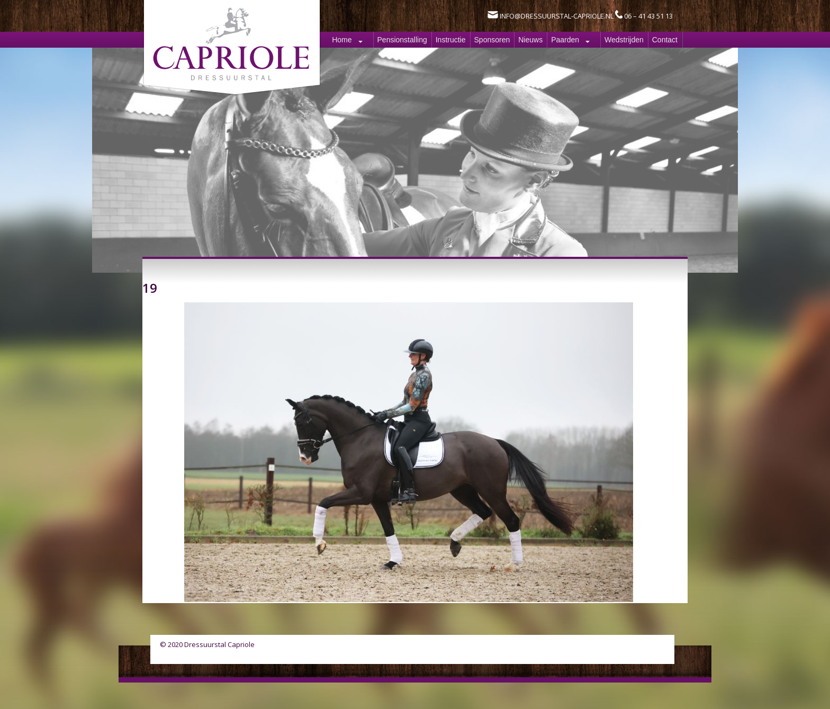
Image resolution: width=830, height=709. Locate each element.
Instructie (451, 39)
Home (341, 39)
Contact (665, 39)
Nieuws (530, 39)
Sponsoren (492, 39)
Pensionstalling (402, 39)
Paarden (565, 39)
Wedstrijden (624, 39)
